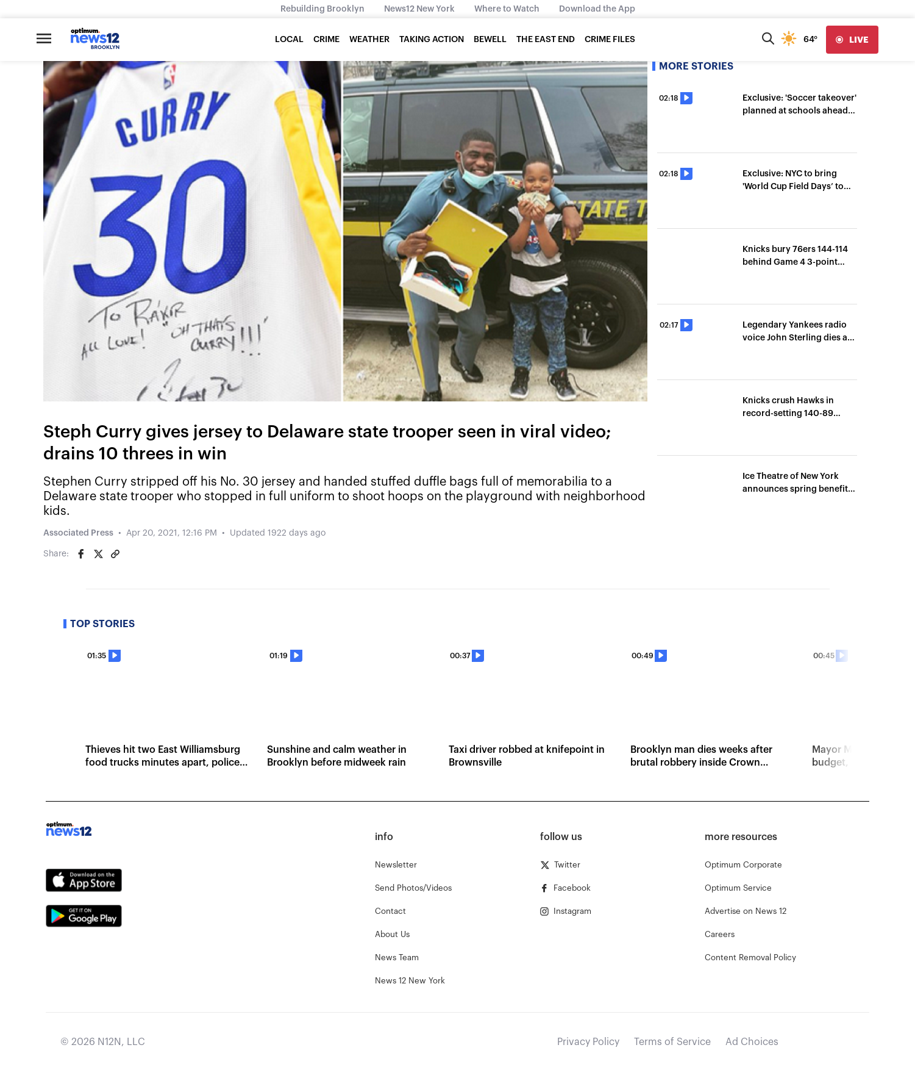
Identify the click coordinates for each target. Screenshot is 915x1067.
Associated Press (78, 533)
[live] (852, 40)
